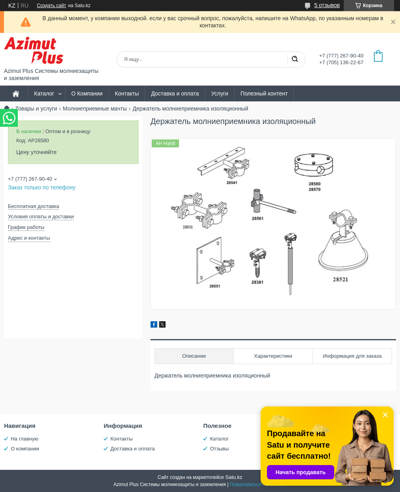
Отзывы (219, 449)
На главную (24, 439)
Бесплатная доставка (33, 206)
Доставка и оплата (175, 93)
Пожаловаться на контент (258, 484)
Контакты (127, 93)
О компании (25, 449)
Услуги (219, 93)
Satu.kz (233, 477)
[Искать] (295, 59)
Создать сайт (51, 5)
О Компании (87, 93)
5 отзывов (327, 5)
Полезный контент (264, 93)
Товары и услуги (36, 108)
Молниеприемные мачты (95, 108)
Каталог (44, 93)
